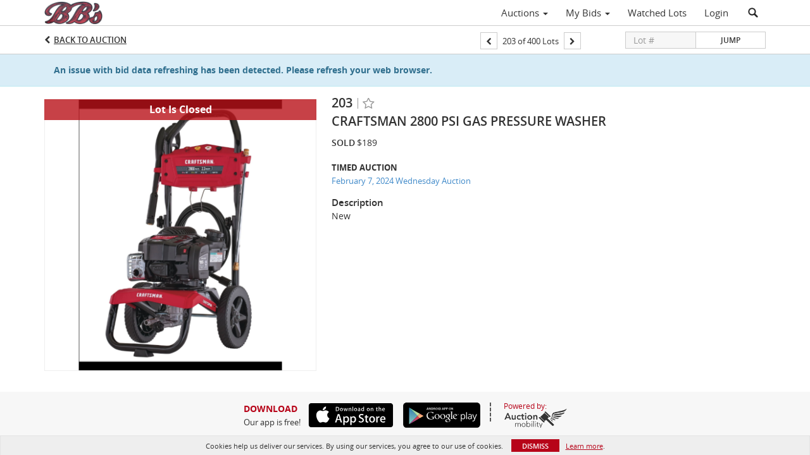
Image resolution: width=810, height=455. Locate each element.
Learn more (584, 446)
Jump (730, 40)
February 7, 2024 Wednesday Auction (401, 180)
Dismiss (535, 446)
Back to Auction (90, 40)
